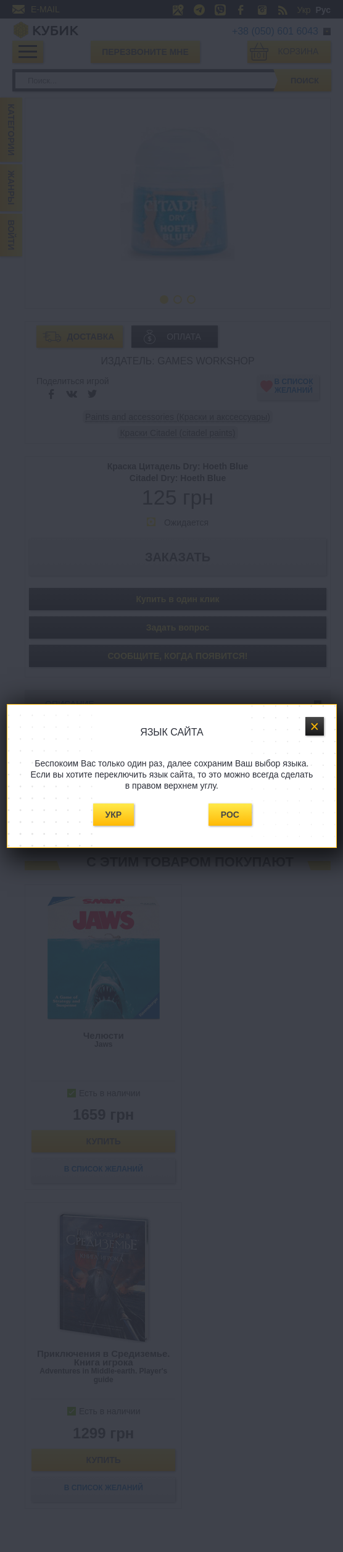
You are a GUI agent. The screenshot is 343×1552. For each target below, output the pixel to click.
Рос (230, 815)
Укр (113, 815)
